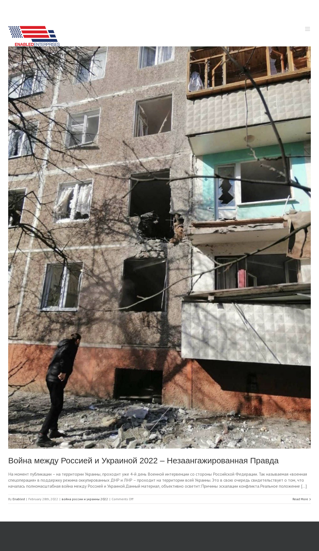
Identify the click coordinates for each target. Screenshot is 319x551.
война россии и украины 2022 (85, 499)
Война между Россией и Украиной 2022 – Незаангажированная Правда (143, 460)
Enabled (19, 499)
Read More (300, 499)
